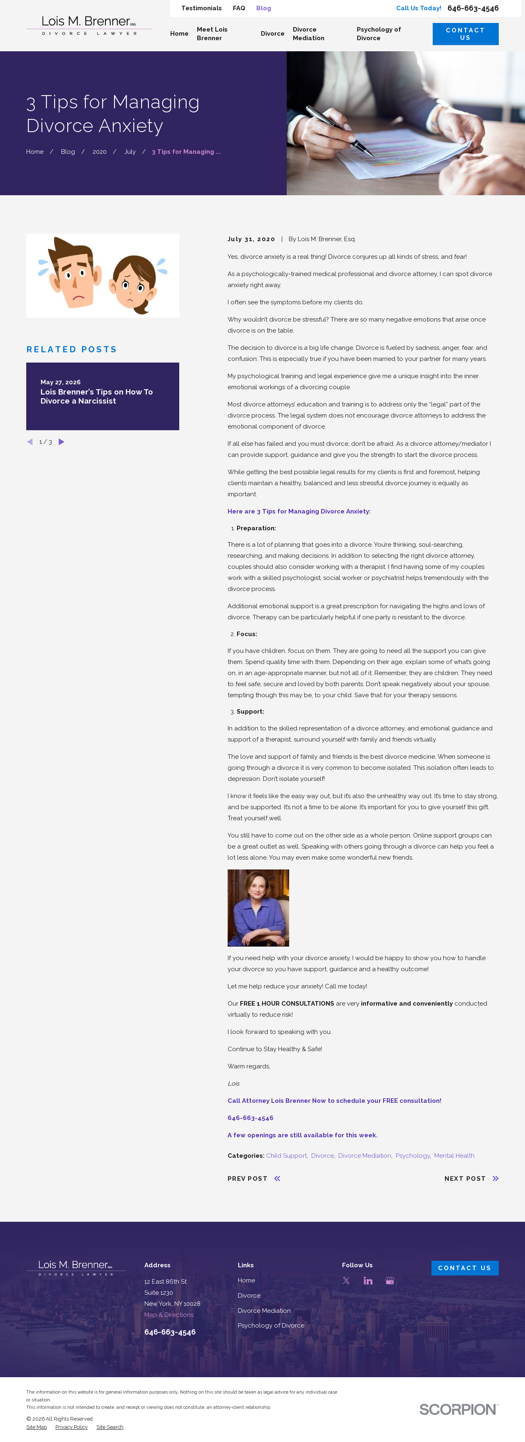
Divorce (322, 1155)
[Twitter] (346, 1280)
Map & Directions (169, 1315)
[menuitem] (36, 1427)
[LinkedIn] (368, 1280)
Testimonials (201, 8)
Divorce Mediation (364, 1155)
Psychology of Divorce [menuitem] (379, 34)
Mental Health (454, 1155)
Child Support (286, 1155)
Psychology (413, 1155)
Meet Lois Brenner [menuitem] (212, 34)
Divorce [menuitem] (273, 33)
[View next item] (61, 441)
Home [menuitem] (179, 33)
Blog (263, 8)
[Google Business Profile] (390, 1280)
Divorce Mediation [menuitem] (308, 34)
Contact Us (466, 34)
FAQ (239, 8)
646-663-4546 (473, 8)
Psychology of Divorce (271, 1325)
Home (246, 1280)
